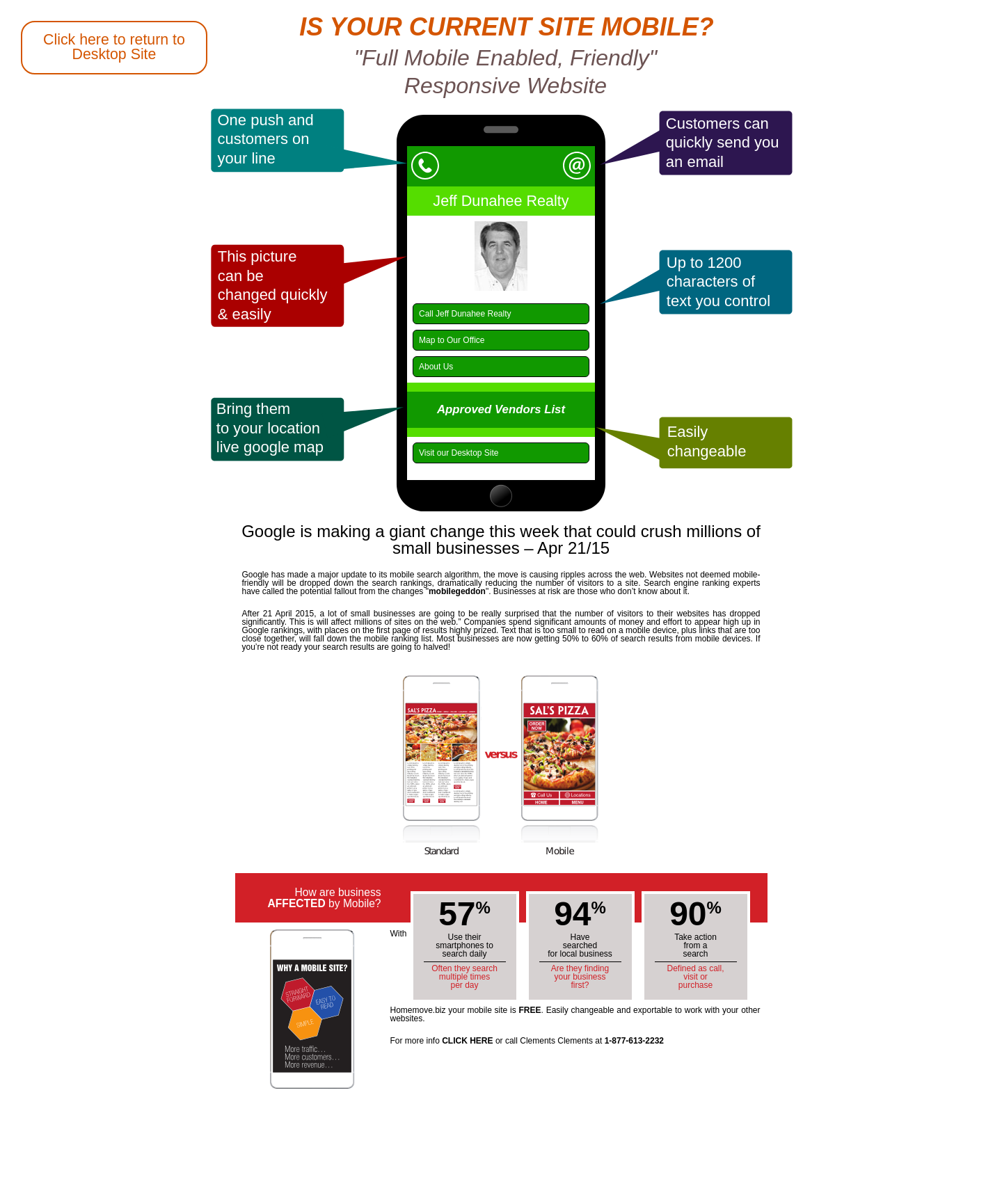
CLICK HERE (467, 1041)
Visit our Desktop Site (459, 453)
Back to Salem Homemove (49, 484)
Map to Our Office (451, 340)
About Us (436, 367)
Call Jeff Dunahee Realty (465, 314)
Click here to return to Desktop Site (114, 47)
